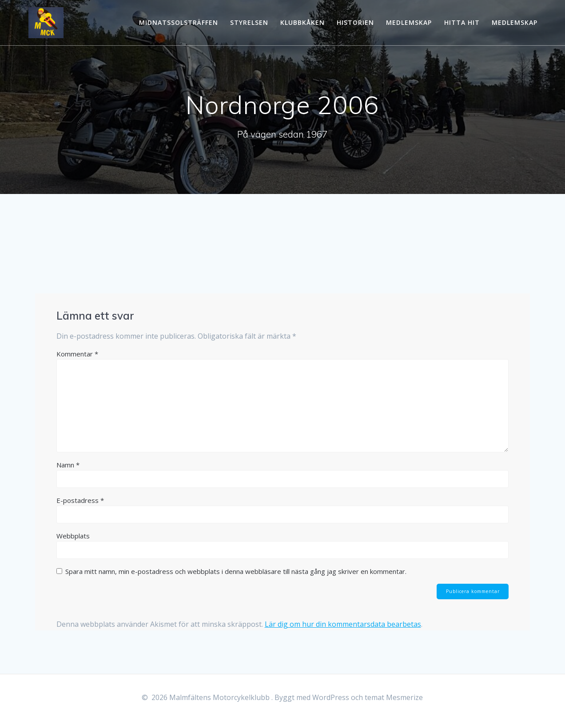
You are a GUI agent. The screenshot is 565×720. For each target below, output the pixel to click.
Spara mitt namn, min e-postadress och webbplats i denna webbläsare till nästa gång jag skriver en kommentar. (235, 571)
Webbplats (73, 535)
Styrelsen (249, 22)
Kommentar (77, 353)
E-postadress (80, 500)
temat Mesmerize (394, 697)
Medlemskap (409, 22)
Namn (68, 464)
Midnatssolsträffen (178, 22)
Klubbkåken (302, 22)
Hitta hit (462, 22)
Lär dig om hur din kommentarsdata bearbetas (343, 624)
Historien (355, 22)
